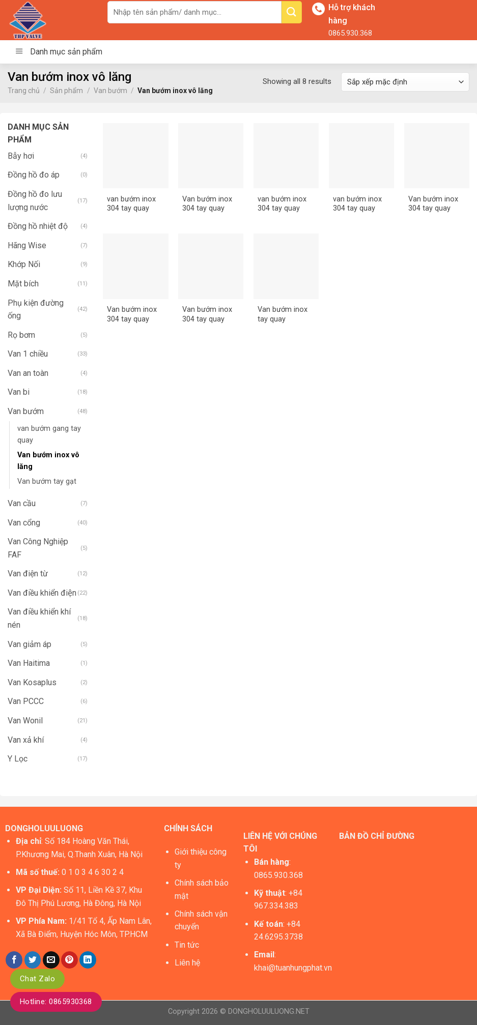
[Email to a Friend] (51, 960)
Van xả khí (26, 740)
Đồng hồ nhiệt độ (38, 226)
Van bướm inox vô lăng (48, 461)
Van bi (19, 392)
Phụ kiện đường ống (36, 309)
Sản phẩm (66, 90)
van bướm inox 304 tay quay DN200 (357, 204)
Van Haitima (29, 663)
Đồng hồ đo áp (34, 175)
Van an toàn (28, 373)
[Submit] (292, 12)
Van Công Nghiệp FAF (38, 548)
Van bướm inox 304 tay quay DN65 (132, 314)
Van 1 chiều (28, 354)
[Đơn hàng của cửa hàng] (405, 82)
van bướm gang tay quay (49, 434)
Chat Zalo (37, 978)
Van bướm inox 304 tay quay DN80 (207, 314)
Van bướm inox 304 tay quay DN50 (433, 204)
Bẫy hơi (21, 156)
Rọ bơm (21, 335)
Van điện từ (28, 573)
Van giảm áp (29, 644)
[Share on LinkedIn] (87, 960)
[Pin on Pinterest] (69, 960)
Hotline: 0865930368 (56, 1001)
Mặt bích (23, 283)
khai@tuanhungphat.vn (293, 968)
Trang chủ (24, 90)
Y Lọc (17, 759)
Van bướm (110, 90)
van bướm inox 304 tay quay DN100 (131, 204)
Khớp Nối (24, 264)
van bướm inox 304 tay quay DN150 (282, 204)
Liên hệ (187, 963)
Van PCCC (26, 701)
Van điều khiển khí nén (39, 618)
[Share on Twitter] (32, 960)
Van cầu (22, 503)
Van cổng (24, 523)
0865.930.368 (350, 33)
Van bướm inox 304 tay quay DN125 (207, 204)
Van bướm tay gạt (46, 481)
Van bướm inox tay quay (282, 314)
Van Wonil (25, 720)
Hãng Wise (27, 245)
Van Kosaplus (32, 682)
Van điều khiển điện (42, 593)
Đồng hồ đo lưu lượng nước (35, 200)
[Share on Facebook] (14, 960)
